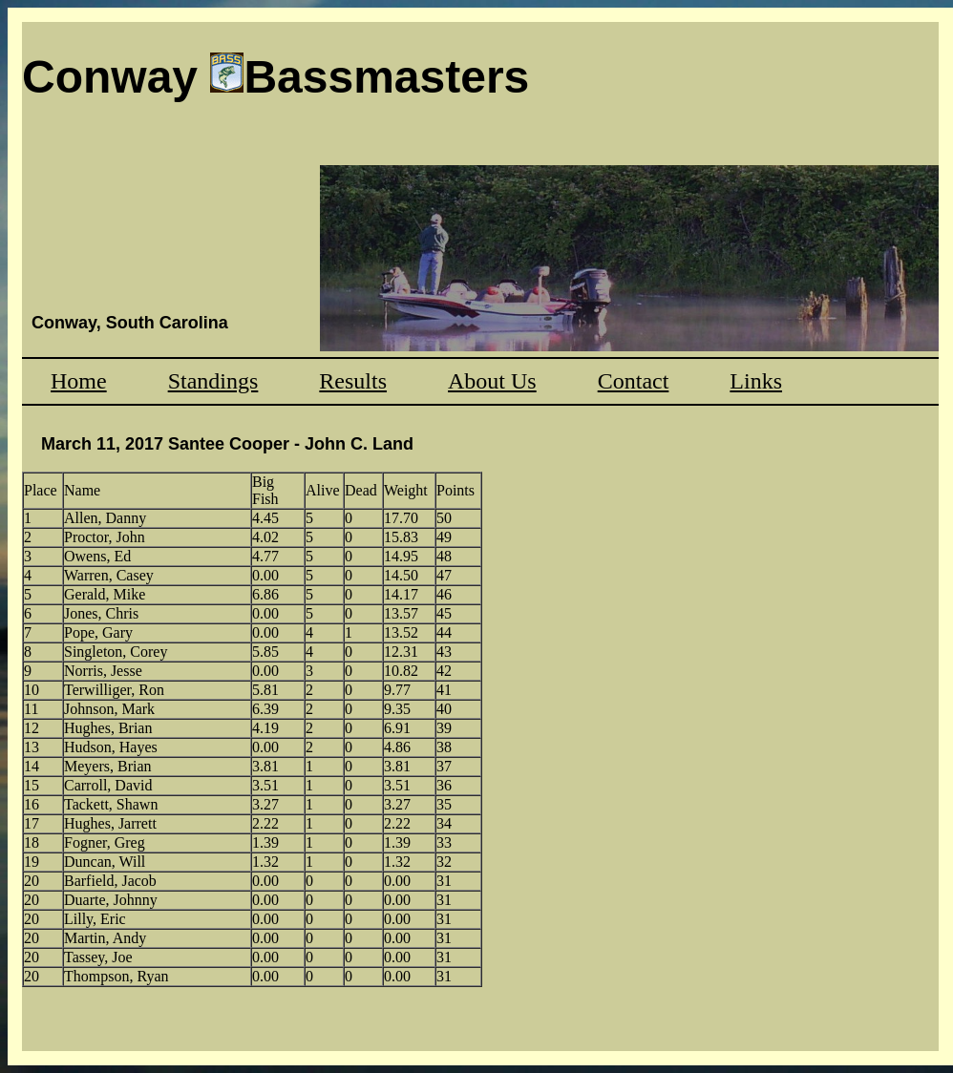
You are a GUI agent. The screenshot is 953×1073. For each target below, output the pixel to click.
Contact (633, 380)
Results (353, 380)
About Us (492, 380)
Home (79, 380)
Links (756, 380)
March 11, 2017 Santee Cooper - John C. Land (227, 443)
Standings (213, 380)
